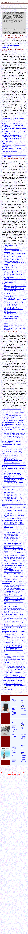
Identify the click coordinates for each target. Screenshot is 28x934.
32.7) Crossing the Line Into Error (12, 543)
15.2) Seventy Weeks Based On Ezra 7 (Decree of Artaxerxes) (14, 289)
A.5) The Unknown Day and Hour (13, 644)
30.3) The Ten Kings (9, 513)
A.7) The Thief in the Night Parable (13, 647)
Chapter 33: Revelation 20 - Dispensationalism (13, 565)
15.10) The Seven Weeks (10, 307)
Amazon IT (23, 714)
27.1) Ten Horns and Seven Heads (12, 471)
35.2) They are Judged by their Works (13, 621)
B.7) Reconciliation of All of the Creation (14, 677)
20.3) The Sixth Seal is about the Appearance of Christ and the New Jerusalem (13, 437)
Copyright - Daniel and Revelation (10, 45)
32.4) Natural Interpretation (11, 535)
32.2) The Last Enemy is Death (12, 532)
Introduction (5, 47)
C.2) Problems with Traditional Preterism (14, 685)
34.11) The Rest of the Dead (11, 612)
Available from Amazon (22, 700)
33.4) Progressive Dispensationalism (13, 573)
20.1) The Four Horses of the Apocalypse (14, 433)
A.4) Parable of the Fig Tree (11, 642)
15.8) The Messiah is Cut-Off (11, 304)
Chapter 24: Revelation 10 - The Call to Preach (13, 450)
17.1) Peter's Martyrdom (10, 411)
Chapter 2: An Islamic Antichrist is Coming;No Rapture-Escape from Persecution (12, 122)
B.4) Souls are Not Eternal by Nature (13, 670)
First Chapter (13, 709)
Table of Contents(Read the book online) (14, 701)
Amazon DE (23, 710)
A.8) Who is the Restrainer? (11, 648)
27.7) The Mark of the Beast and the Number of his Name (13, 483)
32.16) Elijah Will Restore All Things (13, 563)
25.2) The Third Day (9, 458)
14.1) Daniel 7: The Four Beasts (12, 271)
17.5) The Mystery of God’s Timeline (13, 420)
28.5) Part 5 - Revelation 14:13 (12, 495)
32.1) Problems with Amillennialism (13, 531)
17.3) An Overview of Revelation (12, 415)
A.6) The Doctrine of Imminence (12, 645)
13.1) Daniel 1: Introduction (11, 249)
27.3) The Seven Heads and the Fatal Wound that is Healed (13, 475)
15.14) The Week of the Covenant (12, 315)
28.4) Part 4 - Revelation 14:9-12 (12, 494)
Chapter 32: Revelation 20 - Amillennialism (12, 529)
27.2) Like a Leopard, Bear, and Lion (13, 473)
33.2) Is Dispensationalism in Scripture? (14, 570)
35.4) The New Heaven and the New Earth (15, 626)
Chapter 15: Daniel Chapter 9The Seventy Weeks (9, 283)
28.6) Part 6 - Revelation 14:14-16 (13, 497)
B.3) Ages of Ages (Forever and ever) (13, 669)
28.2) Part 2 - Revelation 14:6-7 (12, 491)
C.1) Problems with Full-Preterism (13, 684)
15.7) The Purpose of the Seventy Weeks (14, 302)
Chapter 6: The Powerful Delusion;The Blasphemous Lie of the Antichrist (11, 136)
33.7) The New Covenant (10, 579)
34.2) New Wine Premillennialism (12, 588)
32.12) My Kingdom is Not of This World (15, 555)
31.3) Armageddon (8, 527)
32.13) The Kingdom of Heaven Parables (14, 557)
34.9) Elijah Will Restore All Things (13, 608)
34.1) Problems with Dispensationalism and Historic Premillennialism (14, 585)
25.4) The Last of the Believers (12, 463)
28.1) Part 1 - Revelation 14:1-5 (12, 489)
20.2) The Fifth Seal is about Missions (14, 434)
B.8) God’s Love (8, 678)
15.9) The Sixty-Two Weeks (11, 306)
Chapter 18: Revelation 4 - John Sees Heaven (13, 422)
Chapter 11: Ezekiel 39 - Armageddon (11, 153)
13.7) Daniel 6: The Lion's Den (12, 265)
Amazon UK (23, 708)
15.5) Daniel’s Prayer (9, 298)
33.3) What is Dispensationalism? (12, 572)
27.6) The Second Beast (10, 481)
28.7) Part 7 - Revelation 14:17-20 (13, 498)
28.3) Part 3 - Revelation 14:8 (11, 492)
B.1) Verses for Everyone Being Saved (14, 666)
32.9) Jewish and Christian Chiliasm (13, 548)
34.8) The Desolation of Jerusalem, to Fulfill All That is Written (13, 605)
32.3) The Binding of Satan (11, 534)
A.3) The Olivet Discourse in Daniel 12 (14, 640)
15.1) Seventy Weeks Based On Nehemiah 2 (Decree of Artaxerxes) (15, 286)
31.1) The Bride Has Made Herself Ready (14, 522)
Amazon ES (23, 715)
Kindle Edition (22, 705)
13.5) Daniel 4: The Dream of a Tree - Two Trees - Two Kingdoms (14, 260)
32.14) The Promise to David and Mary (14, 558)
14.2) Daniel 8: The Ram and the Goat (14, 272)
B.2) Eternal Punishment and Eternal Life (14, 667)
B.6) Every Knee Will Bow (11, 675)
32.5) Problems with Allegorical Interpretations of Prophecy (12, 537)
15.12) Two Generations (10, 312)
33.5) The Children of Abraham (12, 575)
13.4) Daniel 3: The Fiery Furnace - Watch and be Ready (13, 257)
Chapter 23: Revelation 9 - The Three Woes (12, 448)
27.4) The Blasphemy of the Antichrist (14, 478)
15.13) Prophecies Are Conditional (13, 313)
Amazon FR (23, 712)
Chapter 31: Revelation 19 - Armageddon (12, 520)
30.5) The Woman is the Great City (13, 518)
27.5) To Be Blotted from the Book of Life (15, 479)
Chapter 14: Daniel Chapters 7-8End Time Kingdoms (10, 268)
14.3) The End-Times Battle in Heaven (14, 274)
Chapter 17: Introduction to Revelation (11, 409)
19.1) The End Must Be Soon (11, 427)
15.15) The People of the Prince (12, 316)
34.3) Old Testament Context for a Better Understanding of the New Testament (14, 590)
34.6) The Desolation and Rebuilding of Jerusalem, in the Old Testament (14, 599)
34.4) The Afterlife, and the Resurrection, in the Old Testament (14, 593)
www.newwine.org (7, 689)
